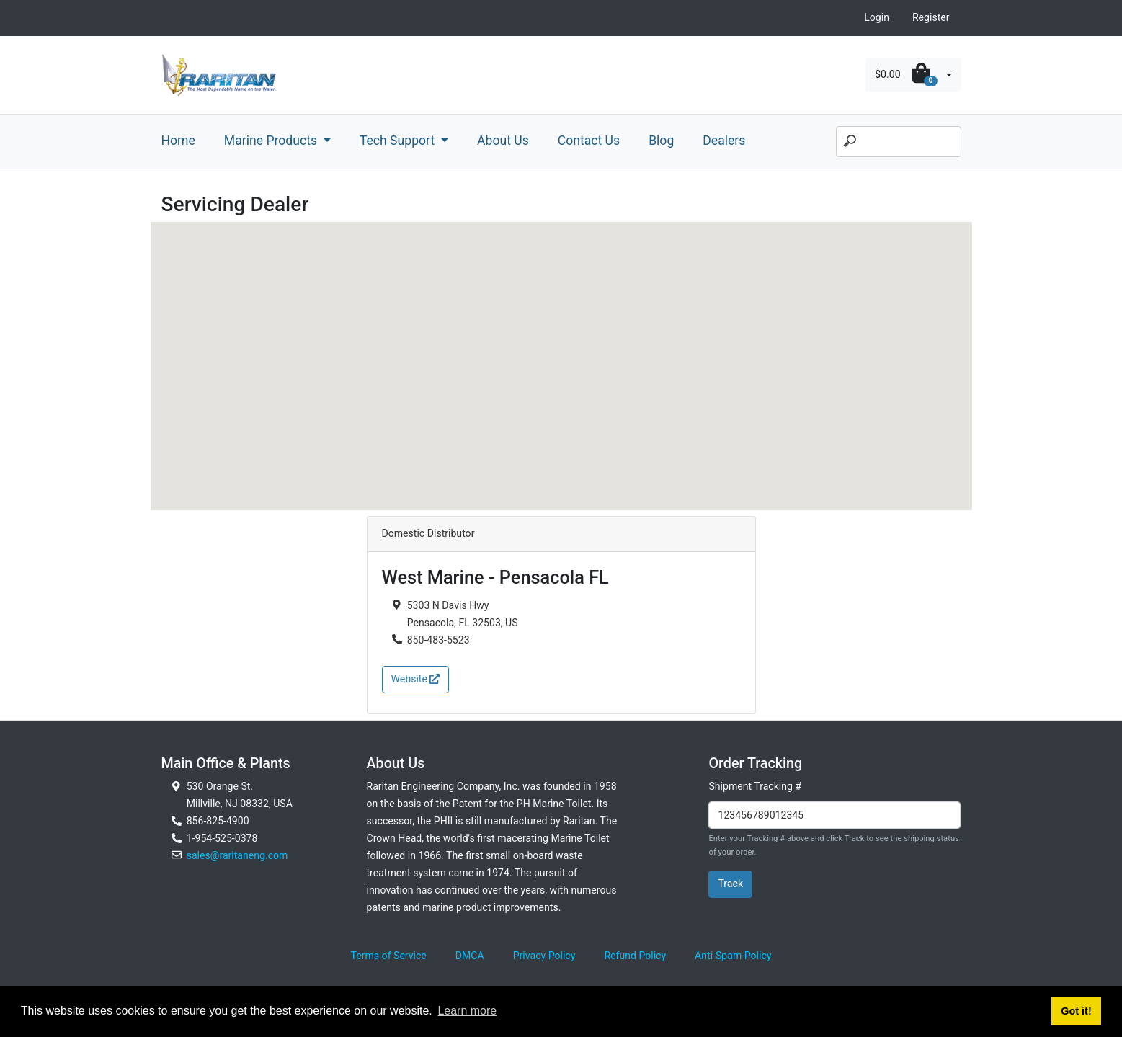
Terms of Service (389, 955)
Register (931, 17)
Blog (661, 140)
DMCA (469, 955)
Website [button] (415, 679)
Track (730, 883)
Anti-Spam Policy (733, 955)
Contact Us (589, 140)
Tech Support (399, 140)
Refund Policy (635, 955)
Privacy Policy (544, 955)
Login (876, 17)
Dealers (724, 140)
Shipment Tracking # (754, 786)
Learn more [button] (467, 1011)
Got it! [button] (1076, 1011)
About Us (503, 140)
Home (178, 140)
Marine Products (272, 140)
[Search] (898, 142)
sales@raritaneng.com (237, 855)
